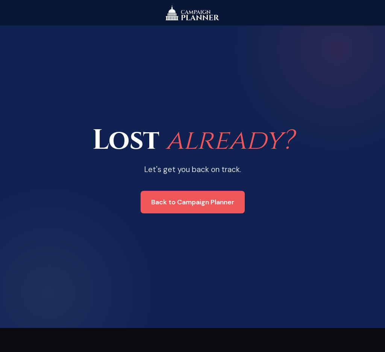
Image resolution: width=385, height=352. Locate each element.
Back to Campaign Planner (192, 202)
